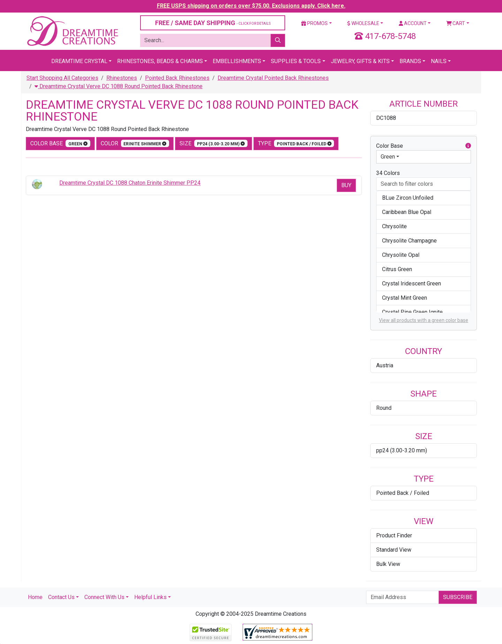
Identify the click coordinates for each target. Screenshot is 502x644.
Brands (410, 61)
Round (383, 408)
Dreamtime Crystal (79, 61)
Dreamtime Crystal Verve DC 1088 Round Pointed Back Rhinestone (119, 86)
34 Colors (388, 173)
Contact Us (61, 597)
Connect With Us (104, 597)
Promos (314, 23)
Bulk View (388, 564)
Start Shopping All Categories (62, 78)
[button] (468, 146)
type (296, 143)
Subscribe (457, 597)
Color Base (60, 143)
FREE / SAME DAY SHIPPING (213, 22)
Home (35, 597)
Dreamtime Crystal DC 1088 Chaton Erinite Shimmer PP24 (129, 182)
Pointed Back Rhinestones (177, 78)
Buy (346, 185)
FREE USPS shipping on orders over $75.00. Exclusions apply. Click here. (251, 5)
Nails (439, 61)
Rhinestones (121, 78)
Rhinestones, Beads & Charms (160, 61)
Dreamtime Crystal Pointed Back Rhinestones (273, 78)
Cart (455, 23)
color (135, 143)
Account (413, 23)
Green (388, 156)
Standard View (393, 549)
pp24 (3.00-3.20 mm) (401, 450)
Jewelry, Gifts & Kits (360, 61)
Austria (384, 365)
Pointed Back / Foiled (402, 493)
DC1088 (386, 118)
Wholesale (363, 23)
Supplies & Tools (296, 61)
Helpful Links (150, 597)
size (214, 143)
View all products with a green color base (423, 320)
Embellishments (237, 61)
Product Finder (394, 535)
